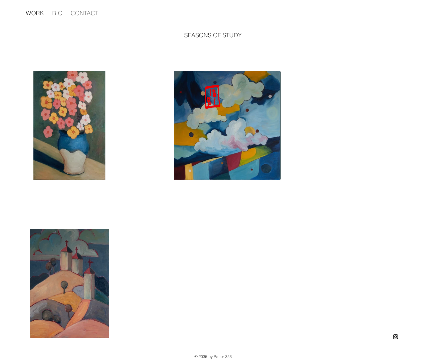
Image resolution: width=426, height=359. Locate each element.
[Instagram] (395, 336)
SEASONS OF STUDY (213, 35)
